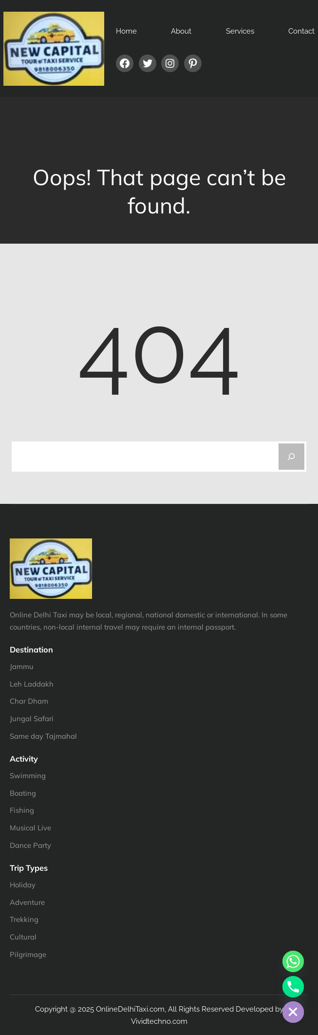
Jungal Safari (32, 718)
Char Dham (29, 701)
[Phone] (293, 986)
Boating (23, 793)
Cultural (23, 936)
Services (240, 31)
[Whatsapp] (293, 961)
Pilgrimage (28, 954)
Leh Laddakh (32, 684)
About (181, 31)
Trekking (24, 919)
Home (126, 31)
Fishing (22, 810)
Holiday (23, 884)
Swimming (28, 775)
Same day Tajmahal (43, 736)
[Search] (291, 456)
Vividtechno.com (159, 1021)
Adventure (27, 902)
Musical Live (30, 827)
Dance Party (30, 845)
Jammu (22, 666)
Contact (301, 31)
